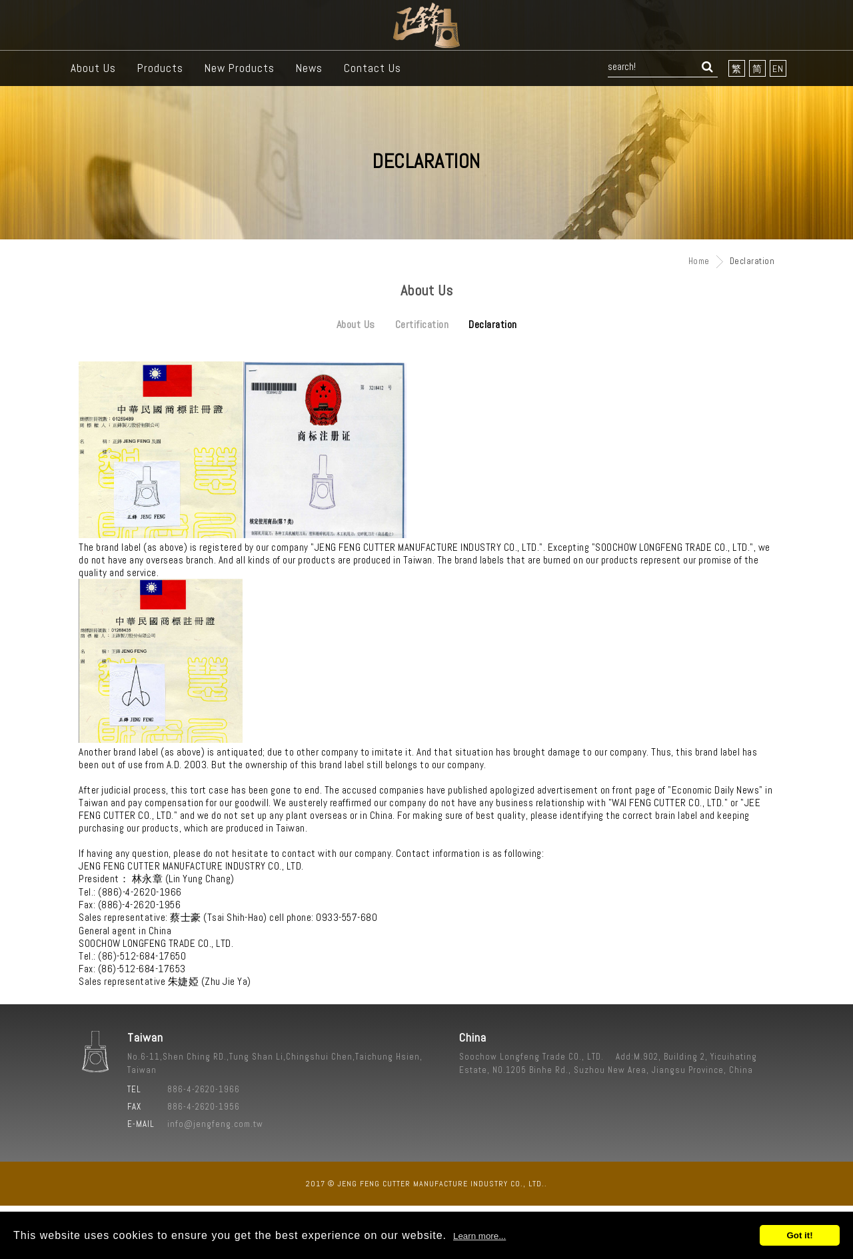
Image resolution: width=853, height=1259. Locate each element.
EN (778, 69)
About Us (93, 68)
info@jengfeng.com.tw (215, 1124)
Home (699, 261)
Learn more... (479, 1236)
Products (160, 68)
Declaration (492, 324)
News (309, 68)
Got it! (799, 1235)
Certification (422, 324)
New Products (240, 68)
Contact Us (372, 68)
